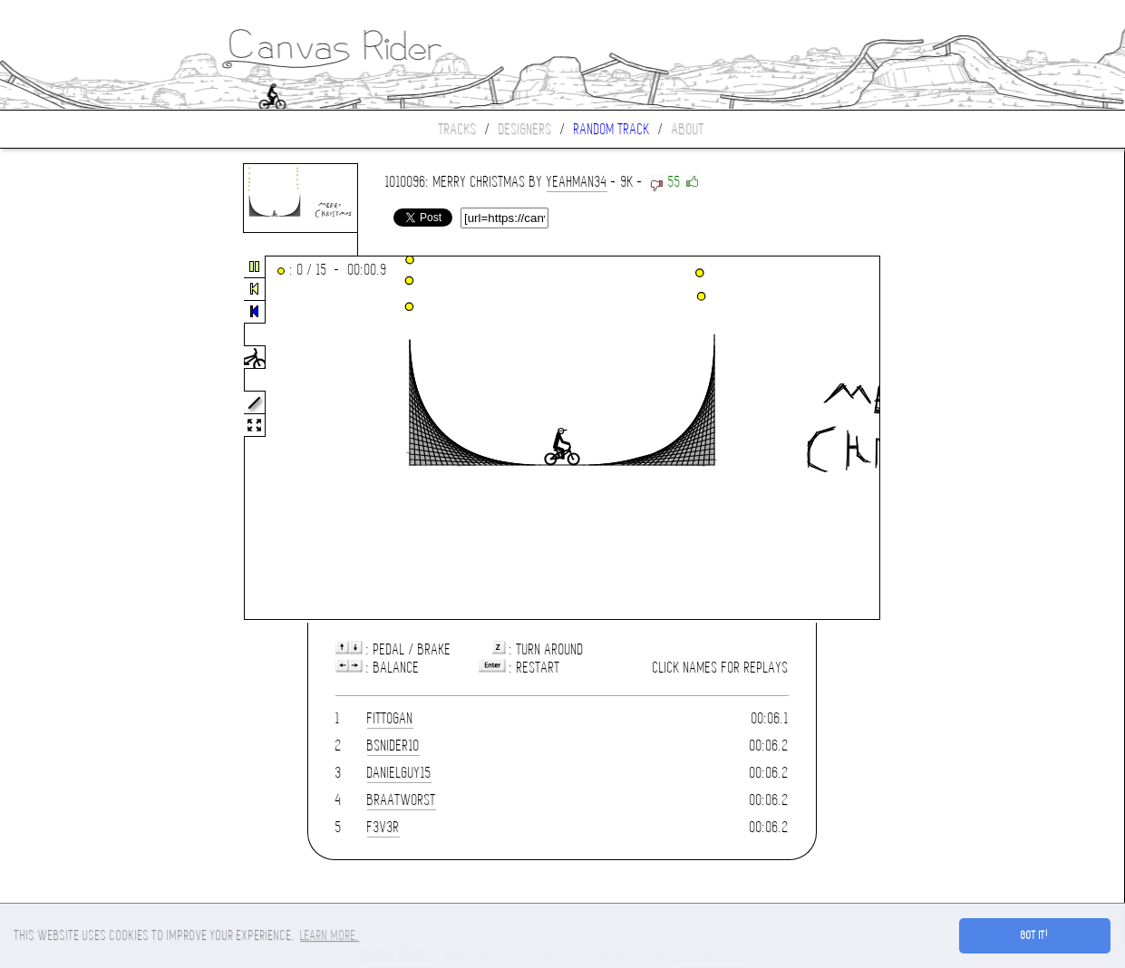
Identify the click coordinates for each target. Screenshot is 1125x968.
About (688, 129)
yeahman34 (577, 181)
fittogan (390, 718)
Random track (612, 129)
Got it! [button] (1035, 935)
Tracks (458, 129)
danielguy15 (399, 772)
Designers (525, 129)
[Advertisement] (76, 439)
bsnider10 (393, 745)
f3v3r (383, 827)
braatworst (401, 799)
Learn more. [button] (329, 935)
